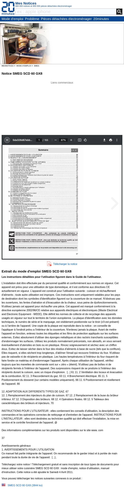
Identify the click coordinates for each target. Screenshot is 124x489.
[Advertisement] (62, 107)
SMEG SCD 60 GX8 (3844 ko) (25, 485)
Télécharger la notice (65, 264)
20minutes (101, 19)
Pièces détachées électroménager (66, 19)
